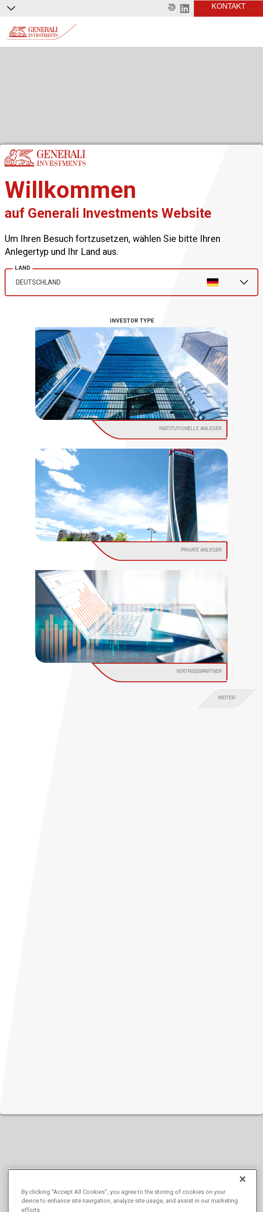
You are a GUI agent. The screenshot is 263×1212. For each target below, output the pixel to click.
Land (22, 268)
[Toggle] (250, 32)
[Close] (242, 1193)
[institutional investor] (169, 429)
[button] (172, 8)
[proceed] (227, 698)
